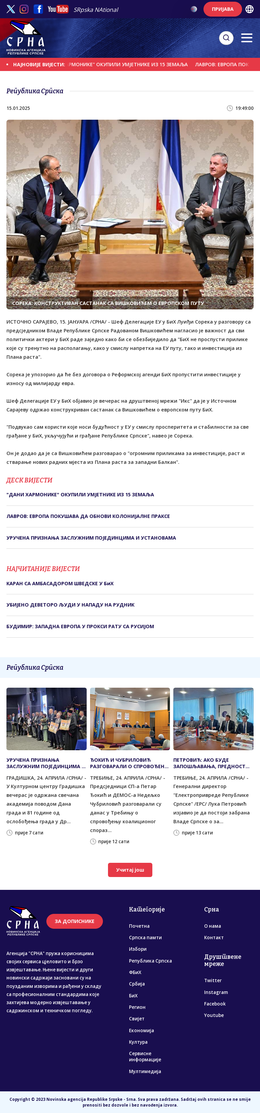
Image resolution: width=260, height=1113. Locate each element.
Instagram (216, 992)
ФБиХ (135, 972)
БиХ (133, 996)
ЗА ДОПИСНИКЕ (74, 921)
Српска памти (145, 937)
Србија (137, 984)
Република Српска (150, 961)
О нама (212, 926)
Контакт (214, 937)
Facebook (215, 1004)
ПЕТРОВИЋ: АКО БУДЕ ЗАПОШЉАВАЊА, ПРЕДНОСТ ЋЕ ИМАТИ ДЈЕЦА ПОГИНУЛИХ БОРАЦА (212, 763)
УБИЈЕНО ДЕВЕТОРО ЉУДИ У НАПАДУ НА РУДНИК (70, 604)
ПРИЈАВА (223, 9)
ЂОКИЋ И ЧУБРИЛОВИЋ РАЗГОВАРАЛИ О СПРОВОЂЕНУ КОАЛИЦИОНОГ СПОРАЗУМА (129, 763)
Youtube (214, 1015)
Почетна (139, 926)
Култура (138, 1042)
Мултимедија (145, 1071)
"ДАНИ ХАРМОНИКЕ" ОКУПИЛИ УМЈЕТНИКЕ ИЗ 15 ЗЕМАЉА (124, 64)
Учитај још (130, 870)
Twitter (213, 980)
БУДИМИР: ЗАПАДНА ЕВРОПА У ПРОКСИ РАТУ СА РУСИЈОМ (80, 626)
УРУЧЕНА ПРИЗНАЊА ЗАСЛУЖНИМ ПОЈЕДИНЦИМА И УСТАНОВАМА (91, 538)
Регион (137, 1007)
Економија (141, 1030)
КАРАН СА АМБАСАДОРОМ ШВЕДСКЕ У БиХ (60, 583)
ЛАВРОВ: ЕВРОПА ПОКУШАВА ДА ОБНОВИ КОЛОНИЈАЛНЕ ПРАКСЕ (88, 516)
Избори (138, 949)
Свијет (137, 1019)
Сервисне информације (145, 1056)
